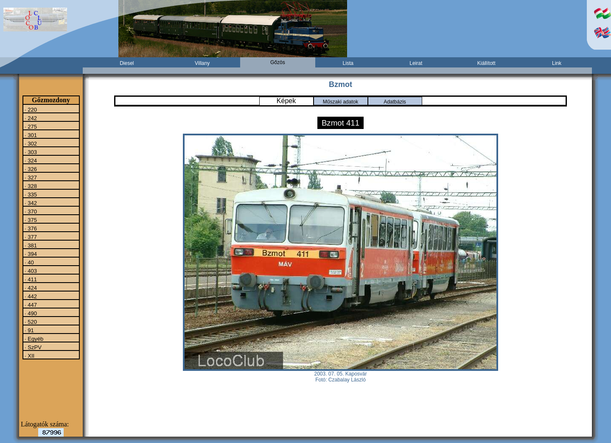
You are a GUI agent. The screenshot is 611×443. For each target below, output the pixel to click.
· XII (29, 356)
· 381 (30, 245)
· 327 (30, 177)
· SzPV (32, 347)
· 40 (28, 262)
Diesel (127, 63)
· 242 (30, 118)
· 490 (30, 313)
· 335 (30, 194)
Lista (348, 63)
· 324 (30, 160)
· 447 (30, 305)
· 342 (30, 203)
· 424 (30, 288)
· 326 (30, 169)
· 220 (30, 109)
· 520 (30, 322)
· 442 (30, 296)
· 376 (30, 228)
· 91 (28, 330)
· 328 (30, 186)
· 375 (30, 220)
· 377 (30, 237)
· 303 (30, 152)
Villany (202, 63)
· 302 (30, 143)
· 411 (30, 279)
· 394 (30, 254)
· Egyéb (33, 339)
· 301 (30, 135)
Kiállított (486, 63)
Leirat (415, 63)
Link (556, 63)
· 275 (30, 126)
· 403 (30, 271)
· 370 (30, 211)
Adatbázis (395, 102)
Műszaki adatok (340, 102)
